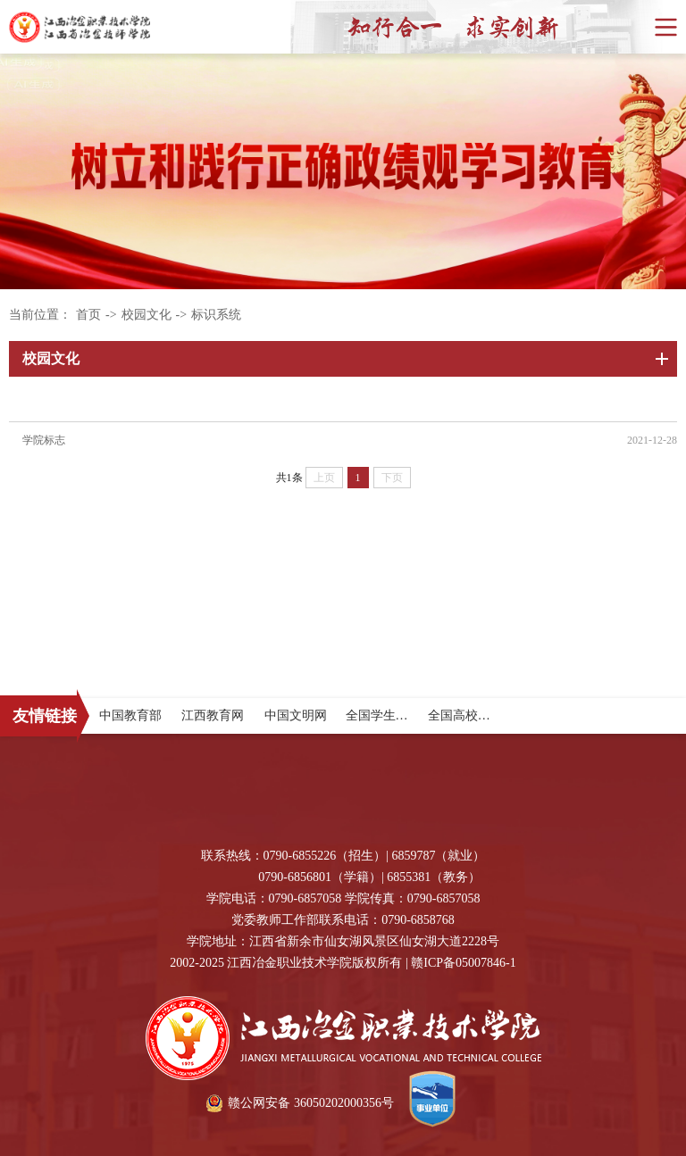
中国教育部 (130, 715)
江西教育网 (212, 715)
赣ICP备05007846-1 (463, 962)
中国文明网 (295, 715)
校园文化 (146, 314)
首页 (88, 314)
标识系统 (216, 314)
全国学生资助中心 (396, 715)
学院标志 (43, 440)
